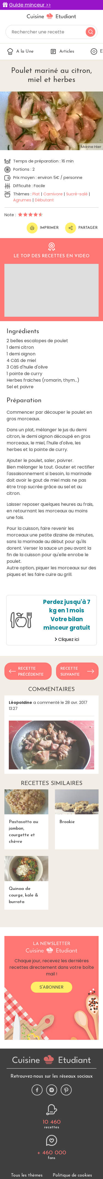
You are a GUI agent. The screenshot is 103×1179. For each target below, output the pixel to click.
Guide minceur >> (30, 5)
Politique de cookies (72, 1175)
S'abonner (51, 987)
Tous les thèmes (27, 1175)
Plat (36, 194)
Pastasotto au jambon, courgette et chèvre (26, 816)
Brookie (77, 806)
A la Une (20, 51)
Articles (62, 51)
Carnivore (53, 194)
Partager (81, 227)
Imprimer (43, 227)
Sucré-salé (77, 194)
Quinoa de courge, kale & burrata (26, 880)
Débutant (44, 200)
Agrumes (22, 200)
